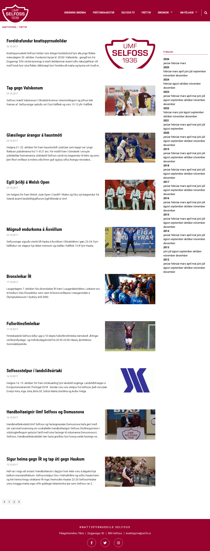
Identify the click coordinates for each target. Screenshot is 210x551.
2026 (166, 59)
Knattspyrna (9, 27)
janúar (167, 63)
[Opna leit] (205, 12)
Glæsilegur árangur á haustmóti (34, 135)
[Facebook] (91, 542)
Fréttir (23, 27)
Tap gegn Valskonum (25, 87)
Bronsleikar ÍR (19, 276)
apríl (181, 71)
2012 (166, 259)
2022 (166, 108)
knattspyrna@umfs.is (138, 533)
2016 (166, 198)
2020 (166, 132)
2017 (166, 181)
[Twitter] (105, 542)
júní (186, 71)
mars (183, 63)
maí (194, 95)
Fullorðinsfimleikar (23, 323)
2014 (166, 230)
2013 (166, 247)
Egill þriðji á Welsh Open (28, 182)
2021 (166, 120)
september (199, 71)
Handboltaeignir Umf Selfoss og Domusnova (45, 411)
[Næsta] (19, 502)
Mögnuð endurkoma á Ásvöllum (34, 229)
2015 (166, 214)
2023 (166, 91)
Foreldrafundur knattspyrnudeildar (37, 40)
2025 (166, 67)
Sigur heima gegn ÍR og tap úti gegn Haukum (45, 459)
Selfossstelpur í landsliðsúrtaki (34, 370)
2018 (166, 165)
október (184, 83)
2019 (166, 149)
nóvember (169, 75)
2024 (166, 79)
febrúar (175, 63)
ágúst (176, 83)
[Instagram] (118, 542)
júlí (191, 71)
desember (182, 75)
